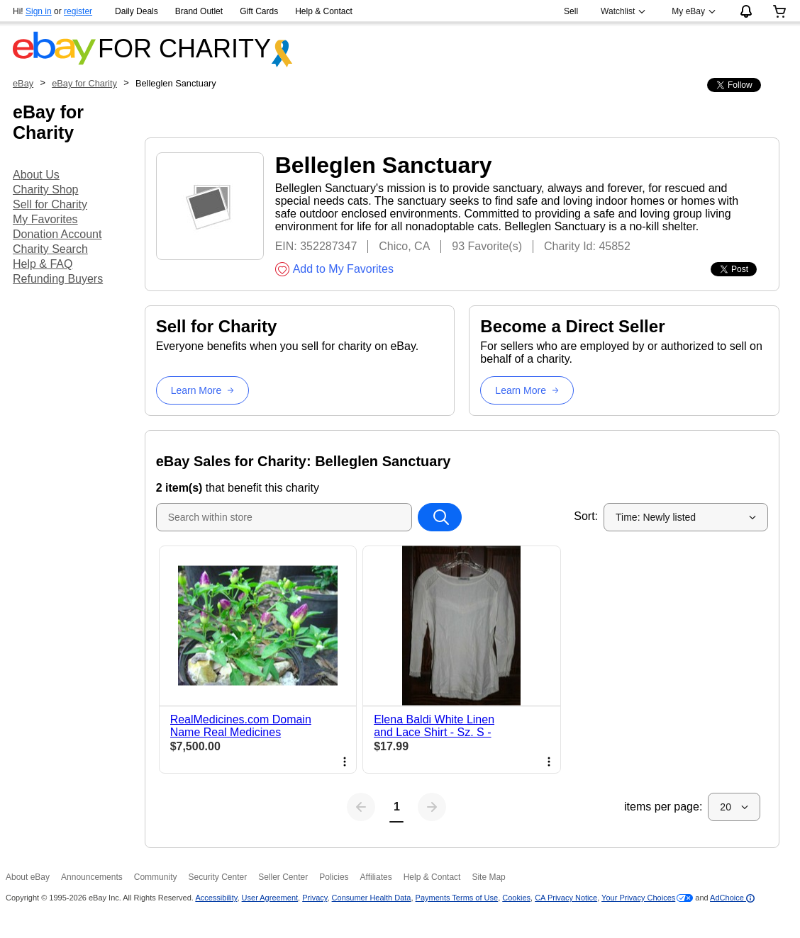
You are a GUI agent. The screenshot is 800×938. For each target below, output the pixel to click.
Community (155, 877)
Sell (571, 11)
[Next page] (432, 807)
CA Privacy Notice (566, 897)
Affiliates (376, 877)
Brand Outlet (199, 11)
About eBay (28, 877)
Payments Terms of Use (457, 897)
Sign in (39, 11)
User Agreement (270, 897)
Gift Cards (259, 11)
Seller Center (283, 877)
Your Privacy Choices (638, 897)
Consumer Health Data (371, 897)
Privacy (314, 897)
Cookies (516, 897)
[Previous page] (361, 807)
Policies (333, 877)
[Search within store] (440, 517)
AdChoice (732, 897)
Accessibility (216, 897)
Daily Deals (136, 11)
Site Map (488, 877)
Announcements (92, 877)
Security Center (217, 877)
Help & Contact (323, 11)
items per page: (663, 807)
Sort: (586, 516)
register (78, 11)
